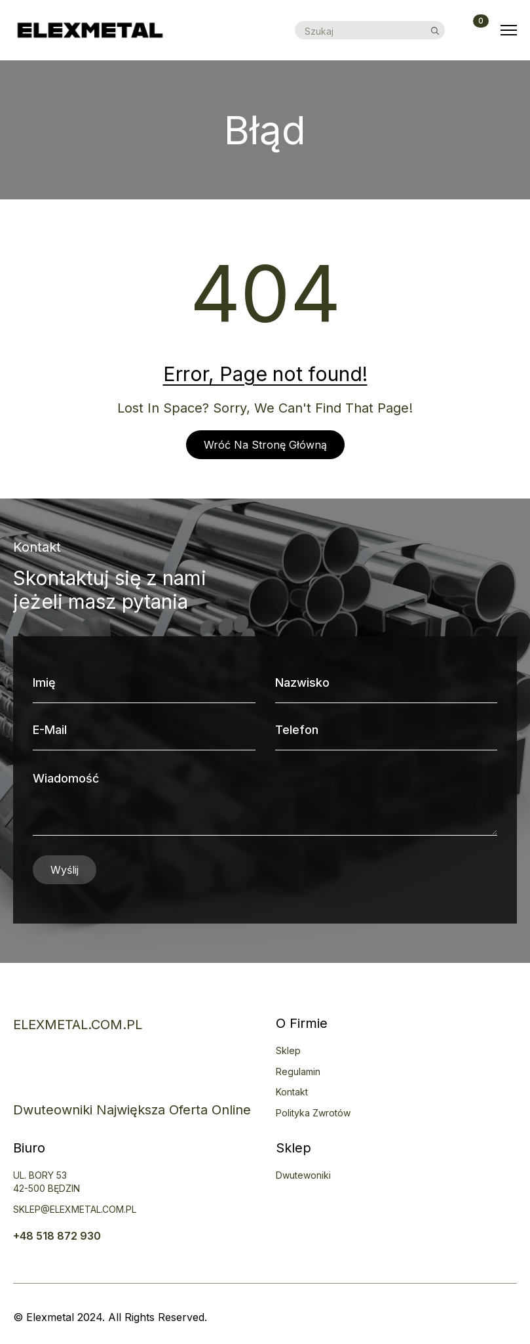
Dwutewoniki (303, 1175)
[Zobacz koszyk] (473, 30)
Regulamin (298, 1071)
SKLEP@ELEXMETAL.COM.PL (74, 1209)
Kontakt (292, 1091)
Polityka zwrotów (313, 1112)
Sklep (288, 1050)
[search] (435, 31)
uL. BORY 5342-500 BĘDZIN (46, 1182)
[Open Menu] (509, 30)
